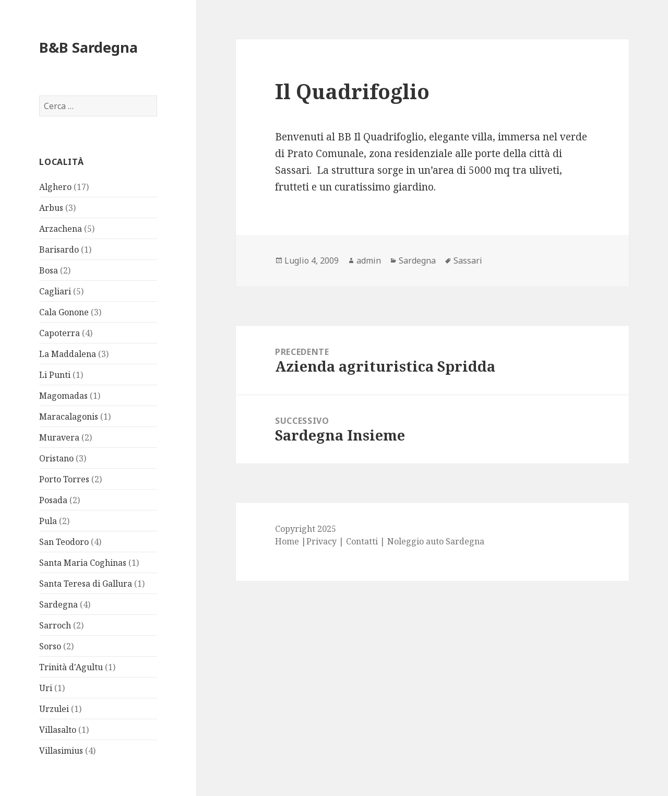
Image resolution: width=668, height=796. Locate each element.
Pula (48, 521)
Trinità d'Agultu (71, 667)
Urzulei (54, 709)
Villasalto (57, 729)
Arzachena (60, 228)
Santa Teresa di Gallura (85, 583)
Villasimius (61, 750)
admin (368, 260)
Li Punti (54, 375)
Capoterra (59, 333)
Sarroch (55, 625)
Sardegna (58, 604)
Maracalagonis (68, 416)
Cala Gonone (64, 312)
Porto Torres (64, 479)
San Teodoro (64, 542)
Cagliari (55, 291)
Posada (53, 500)
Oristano (56, 458)
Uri (45, 688)
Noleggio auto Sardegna (435, 541)
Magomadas (63, 395)
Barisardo (59, 249)
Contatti (362, 541)
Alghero (55, 187)
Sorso (50, 646)
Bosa (48, 270)
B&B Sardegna (88, 47)
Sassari (468, 260)
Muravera (59, 437)
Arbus (51, 207)
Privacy (321, 541)
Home (287, 541)
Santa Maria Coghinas (82, 562)
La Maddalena (67, 354)
